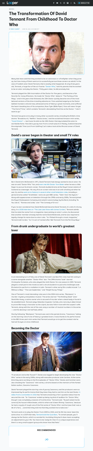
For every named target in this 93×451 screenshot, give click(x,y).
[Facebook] (54, 3)
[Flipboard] (68, 3)
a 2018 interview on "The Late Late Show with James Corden (41, 209)
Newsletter (83, 3)
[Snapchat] (71, 3)
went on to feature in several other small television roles (45, 192)
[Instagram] (64, 3)
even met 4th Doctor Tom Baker (51, 184)
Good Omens (17, 121)
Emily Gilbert (15, 29)
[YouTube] (57, 3)
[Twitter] (61, 3)
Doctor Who (50, 86)
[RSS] (74, 3)
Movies (11, 9)
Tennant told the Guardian (46, 414)
